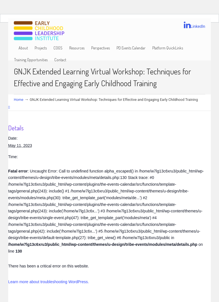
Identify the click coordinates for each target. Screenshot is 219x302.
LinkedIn (194, 25)
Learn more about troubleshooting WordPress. (48, 282)
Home (18, 99)
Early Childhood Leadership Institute (39, 31)
